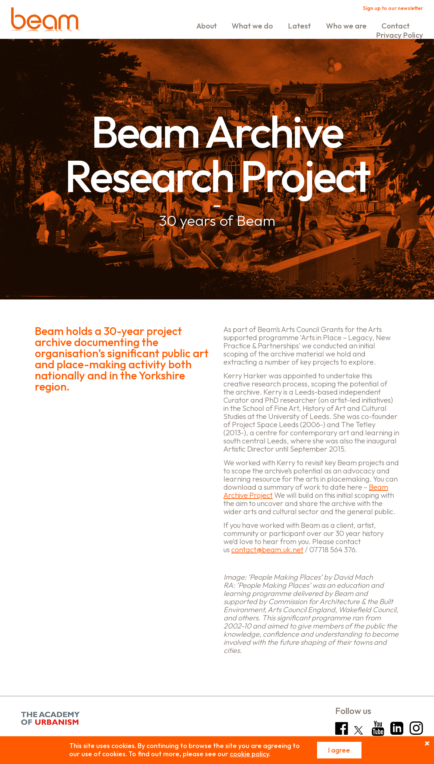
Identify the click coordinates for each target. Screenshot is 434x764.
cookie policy (249, 754)
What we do (252, 25)
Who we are (346, 25)
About (206, 25)
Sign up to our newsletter (393, 8)
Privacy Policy (399, 35)
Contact (395, 25)
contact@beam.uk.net (267, 549)
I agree (339, 750)
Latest (299, 25)
